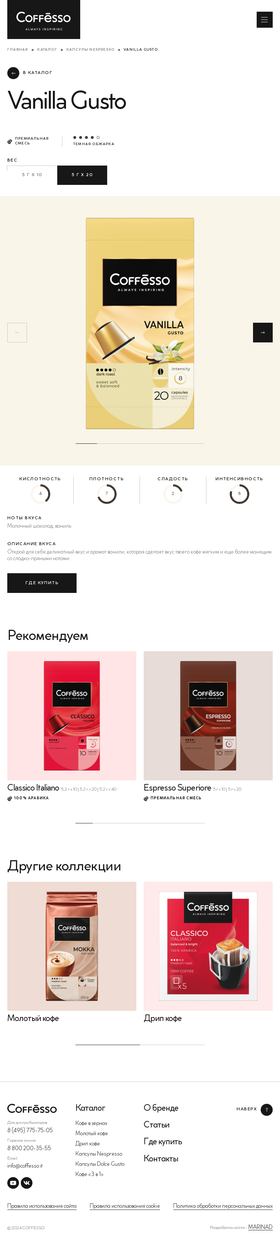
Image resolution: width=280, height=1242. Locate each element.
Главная (17, 50)
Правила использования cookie (125, 1206)
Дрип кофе (87, 1144)
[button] (263, 332)
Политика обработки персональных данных (223, 1206)
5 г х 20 (82, 175)
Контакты (161, 1159)
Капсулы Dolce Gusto (99, 1164)
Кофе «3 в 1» (89, 1174)
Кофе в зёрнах (91, 1123)
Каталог (47, 50)
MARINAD (260, 1227)
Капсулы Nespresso (90, 50)
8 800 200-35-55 (29, 1149)
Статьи (156, 1125)
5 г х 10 (32, 175)
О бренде (161, 1108)
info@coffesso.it (25, 1166)
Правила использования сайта (42, 1206)
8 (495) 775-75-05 (30, 1131)
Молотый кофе (91, 1134)
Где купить (163, 1142)
